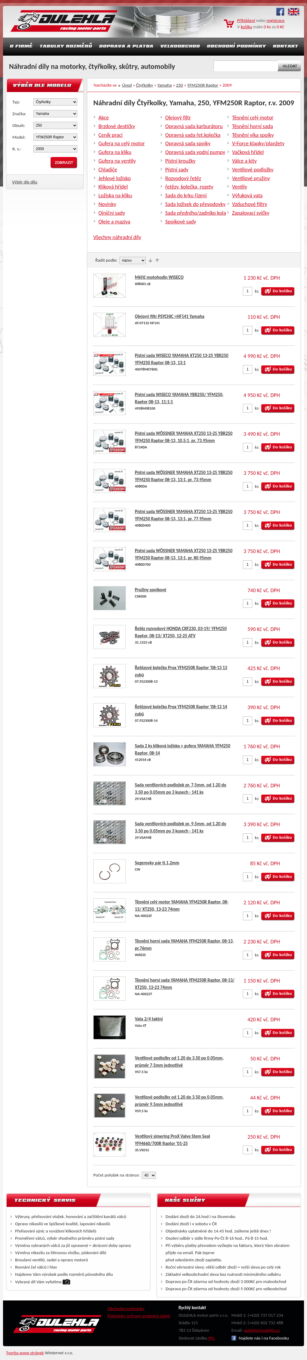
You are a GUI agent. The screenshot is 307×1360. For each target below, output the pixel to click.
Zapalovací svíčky (250, 213)
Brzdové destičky (116, 126)
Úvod (127, 85)
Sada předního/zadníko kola (195, 213)
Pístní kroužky (180, 161)
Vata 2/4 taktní (149, 1019)
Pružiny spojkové (150, 589)
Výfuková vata (247, 195)
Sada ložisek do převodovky (195, 204)
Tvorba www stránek (25, 1352)
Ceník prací (110, 135)
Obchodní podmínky (125, 1308)
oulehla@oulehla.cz (262, 1330)
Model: (19, 137)
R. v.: (16, 149)
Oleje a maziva (114, 221)
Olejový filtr (178, 117)
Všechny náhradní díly (117, 237)
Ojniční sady (111, 213)
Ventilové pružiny (251, 178)
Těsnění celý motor (253, 117)
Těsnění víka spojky (253, 135)
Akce (103, 117)
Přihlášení (246, 20)
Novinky (107, 204)
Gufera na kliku (114, 152)
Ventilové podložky (252, 169)
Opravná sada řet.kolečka (192, 135)
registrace (276, 20)
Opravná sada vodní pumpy (195, 152)
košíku (246, 26)
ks (257, 291)
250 (179, 85)
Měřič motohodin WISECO (159, 277)
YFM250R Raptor (202, 85)
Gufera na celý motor (121, 143)
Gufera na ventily (117, 161)
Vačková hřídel (248, 152)
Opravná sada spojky (187, 143)
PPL (211, 1338)
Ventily (239, 186)
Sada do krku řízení (186, 195)
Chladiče (107, 169)
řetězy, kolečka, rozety (189, 186)
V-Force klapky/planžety (258, 143)
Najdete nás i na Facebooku (260, 1338)
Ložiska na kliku (115, 195)
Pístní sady (176, 169)
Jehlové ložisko (114, 178)
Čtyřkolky (144, 85)
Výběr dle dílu (24, 182)
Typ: (16, 102)
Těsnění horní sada (252, 126)
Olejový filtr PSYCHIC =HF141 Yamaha (169, 316)
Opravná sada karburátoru (194, 126)
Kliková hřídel (113, 186)
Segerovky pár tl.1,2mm (157, 863)
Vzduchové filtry (249, 204)
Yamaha (164, 85)
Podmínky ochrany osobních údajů (138, 1315)
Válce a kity (244, 161)
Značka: (19, 113)
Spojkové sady (180, 221)
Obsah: (18, 125)
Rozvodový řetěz (183, 178)
